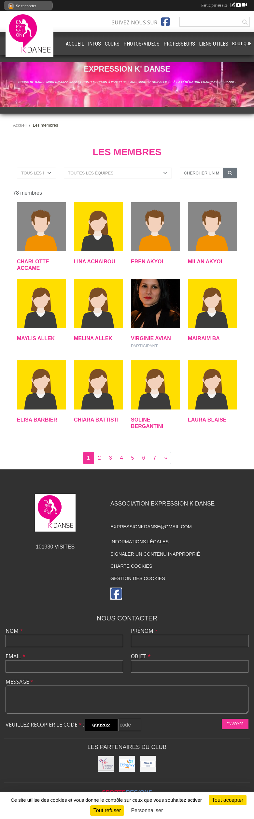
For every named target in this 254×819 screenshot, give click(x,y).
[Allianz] (148, 764)
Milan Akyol (206, 261)
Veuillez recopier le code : (45, 724)
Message (19, 681)
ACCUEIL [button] (75, 44)
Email (15, 656)
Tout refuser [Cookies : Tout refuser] (107, 810)
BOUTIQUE (241, 44)
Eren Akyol (148, 261)
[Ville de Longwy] (127, 764)
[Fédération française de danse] (106, 764)
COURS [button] (112, 44)
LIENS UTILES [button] (213, 44)
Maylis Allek (36, 338)
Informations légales (139, 541)
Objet (141, 656)
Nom (14, 630)
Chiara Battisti (96, 420)
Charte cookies (131, 566)
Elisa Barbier (37, 420)
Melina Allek (93, 338)
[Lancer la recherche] (230, 173)
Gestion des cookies (137, 578)
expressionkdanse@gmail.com (151, 526)
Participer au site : (224, 5)
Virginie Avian (151, 338)
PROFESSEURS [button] (179, 44)
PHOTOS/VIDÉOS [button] (141, 44)
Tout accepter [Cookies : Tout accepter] (227, 800)
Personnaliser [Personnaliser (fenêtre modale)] (147, 810)
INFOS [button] (94, 44)
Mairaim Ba (204, 338)
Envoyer (235, 724)
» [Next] (165, 458)
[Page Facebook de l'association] (165, 22)
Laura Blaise (207, 420)
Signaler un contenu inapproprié (155, 554)
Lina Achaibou (94, 261)
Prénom (144, 630)
